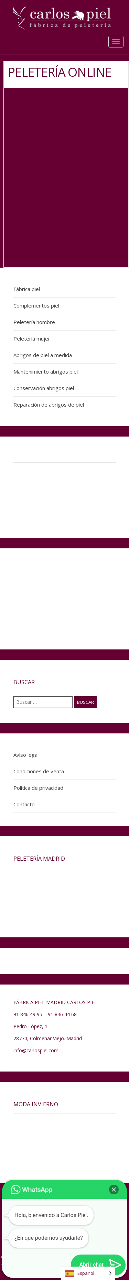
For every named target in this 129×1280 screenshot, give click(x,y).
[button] (114, 1189)
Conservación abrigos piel (43, 388)
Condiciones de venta (38, 771)
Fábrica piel (26, 289)
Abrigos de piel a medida (42, 355)
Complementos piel (36, 305)
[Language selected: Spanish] (88, 1273)
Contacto (24, 804)
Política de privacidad (38, 787)
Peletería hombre (34, 322)
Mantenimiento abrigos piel (45, 371)
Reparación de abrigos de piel (48, 404)
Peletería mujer (31, 338)
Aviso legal (26, 754)
